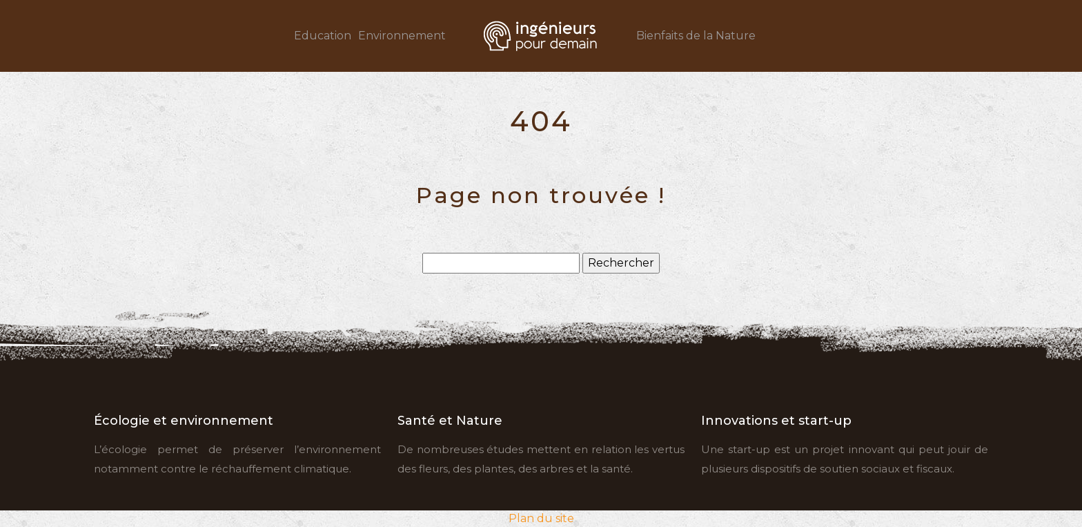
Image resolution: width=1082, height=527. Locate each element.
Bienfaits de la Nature (696, 35)
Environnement (402, 35)
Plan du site (541, 518)
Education (322, 35)
